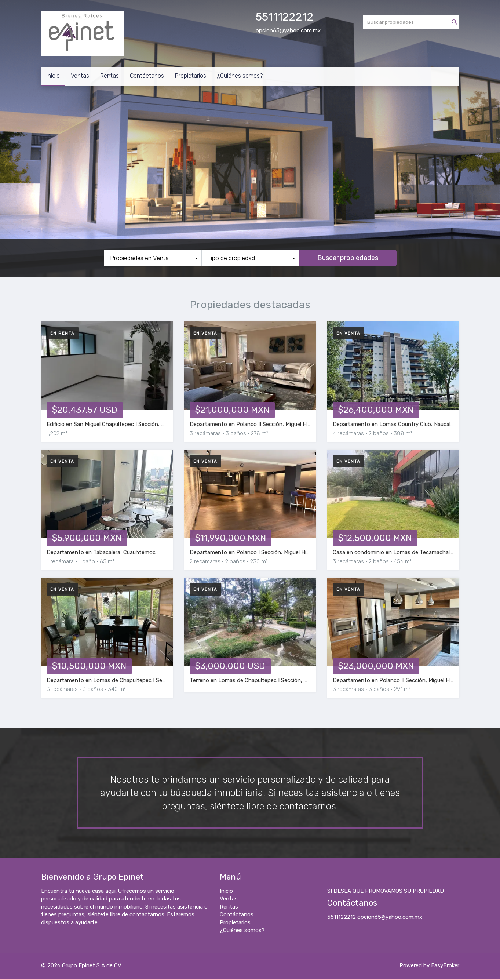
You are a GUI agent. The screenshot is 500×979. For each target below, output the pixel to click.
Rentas (109, 75)
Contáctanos (147, 75)
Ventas (80, 75)
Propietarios (190, 75)
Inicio (53, 75)
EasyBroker (445, 965)
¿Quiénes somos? (240, 75)
